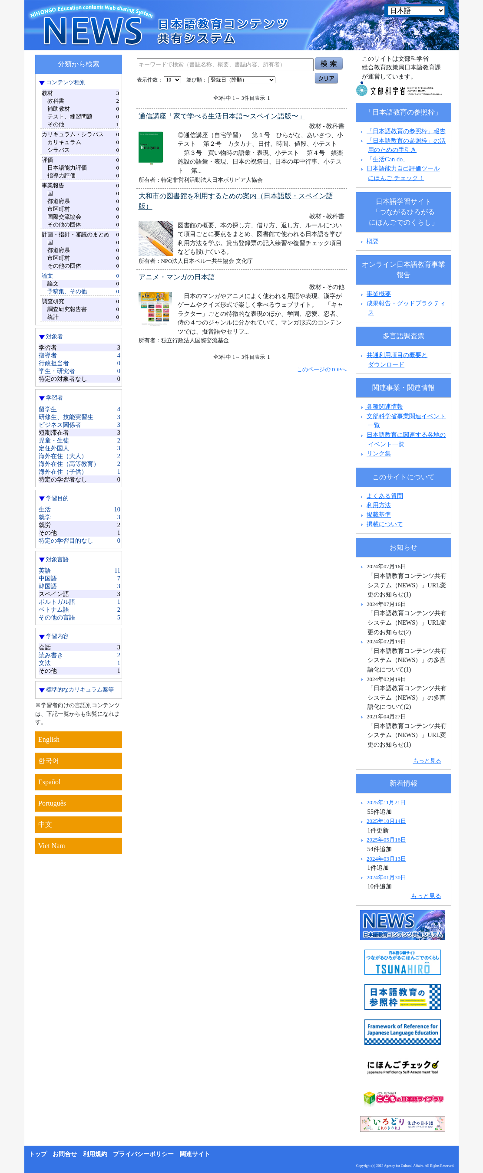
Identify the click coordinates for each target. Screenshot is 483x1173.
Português (52, 803)
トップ (38, 1154)
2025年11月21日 (386, 802)
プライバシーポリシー (143, 1154)
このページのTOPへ (322, 369)
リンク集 (379, 453)
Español (49, 782)
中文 (45, 824)
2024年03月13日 (386, 858)
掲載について (385, 524)
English (49, 739)
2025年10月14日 (386, 821)
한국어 (48, 760)
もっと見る (427, 760)
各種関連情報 (381, 406)
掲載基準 (379, 514)
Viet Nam (51, 845)
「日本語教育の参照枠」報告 (406, 131)
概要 (373, 241)
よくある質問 (385, 495)
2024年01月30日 (386, 877)
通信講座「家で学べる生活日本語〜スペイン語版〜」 (222, 116)
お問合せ (65, 1154)
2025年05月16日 (386, 839)
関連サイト (195, 1154)
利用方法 (379, 504)
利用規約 (95, 1154)
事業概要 (379, 293)
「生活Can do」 (388, 159)
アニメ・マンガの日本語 (177, 277)
